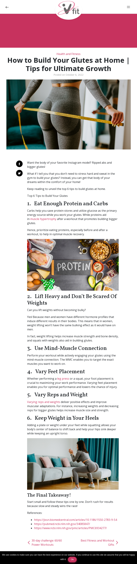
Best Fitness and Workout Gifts (97, 543)
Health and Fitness (68, 54)
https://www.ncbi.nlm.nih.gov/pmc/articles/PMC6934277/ (70, 528)
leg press (63, 378)
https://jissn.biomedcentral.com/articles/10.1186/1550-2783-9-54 (75, 520)
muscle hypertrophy (43, 219)
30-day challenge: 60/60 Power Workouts (47, 543)
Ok (72, 559)
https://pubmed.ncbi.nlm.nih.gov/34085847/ (62, 524)
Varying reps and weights (43, 402)
